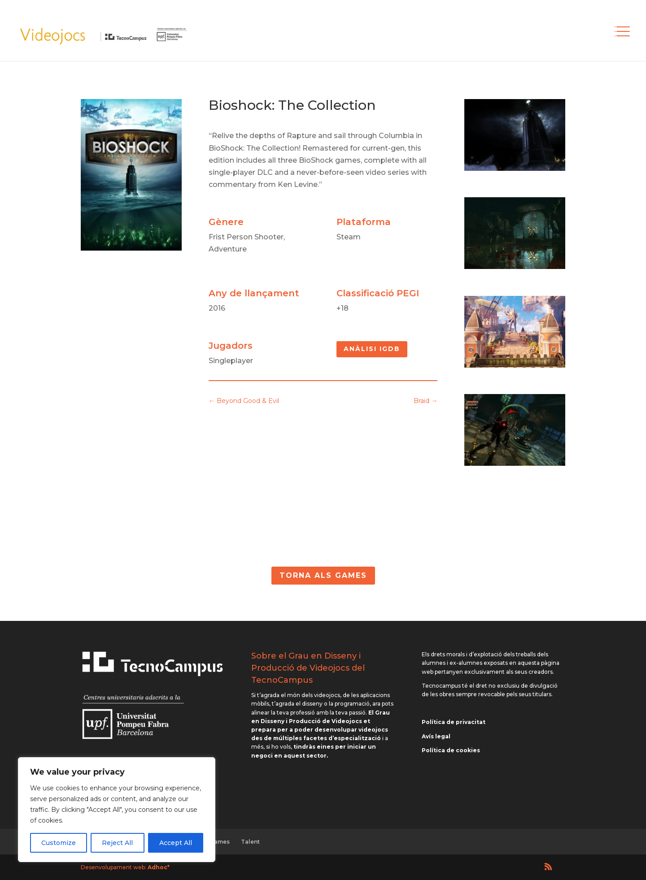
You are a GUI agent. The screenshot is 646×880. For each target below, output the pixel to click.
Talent (250, 841)
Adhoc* (159, 867)
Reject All (117, 843)
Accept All (175, 843)
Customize (58, 843)
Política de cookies (451, 750)
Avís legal (436, 736)
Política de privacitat (453, 722)
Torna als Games (323, 575)
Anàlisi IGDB (372, 349)
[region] (116, 809)
